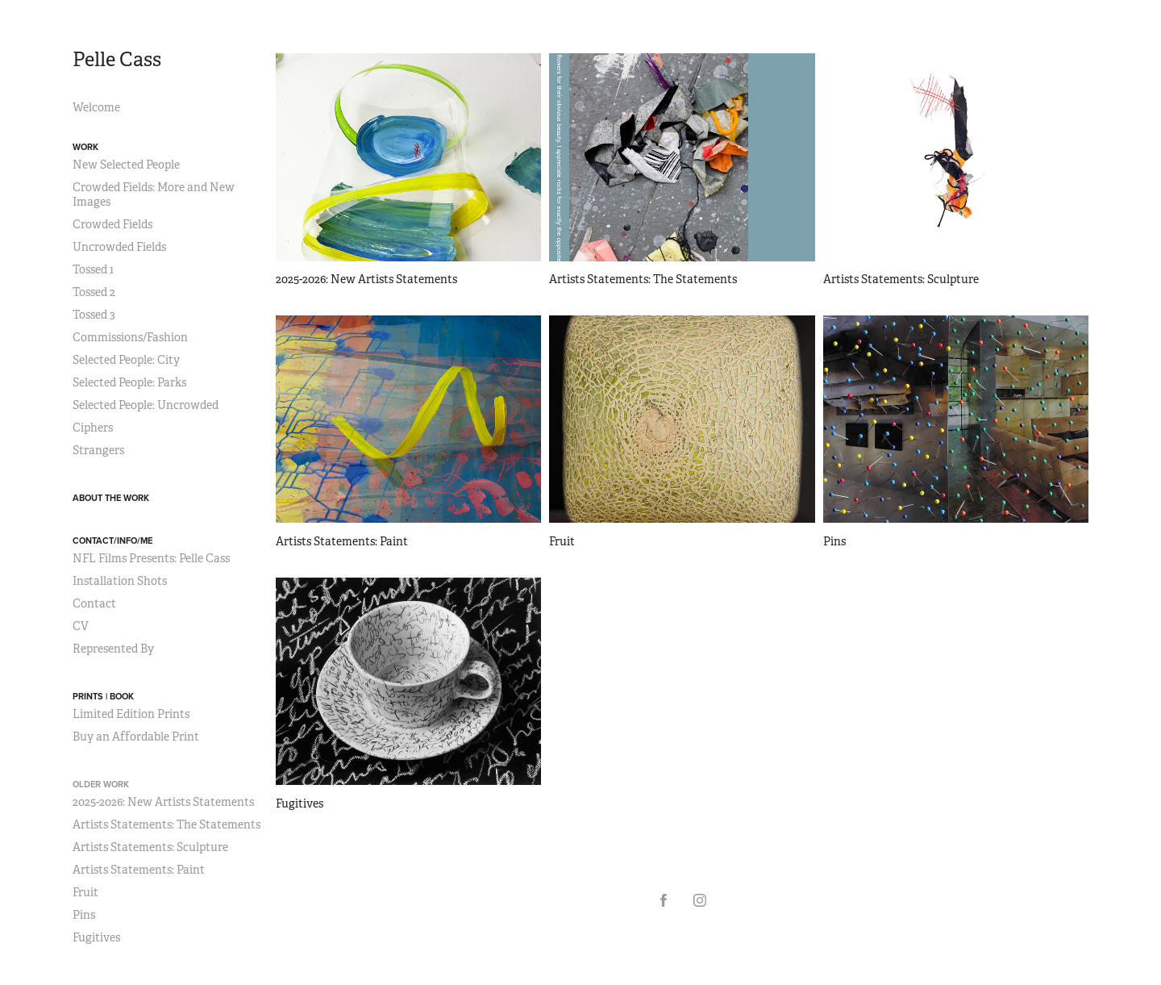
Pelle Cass (117, 60)
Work (85, 146)
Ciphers (93, 427)
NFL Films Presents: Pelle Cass (151, 558)
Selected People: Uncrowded (145, 405)
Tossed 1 (93, 269)
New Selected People (126, 164)
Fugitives (96, 937)
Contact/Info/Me (112, 540)
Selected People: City (126, 360)
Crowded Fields (112, 224)
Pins (84, 915)
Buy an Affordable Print (136, 736)
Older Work (101, 784)
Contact (94, 603)
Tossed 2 (94, 292)
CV (81, 626)
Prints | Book (103, 696)
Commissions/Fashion (130, 337)
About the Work (111, 497)
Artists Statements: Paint (139, 869)
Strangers (98, 450)
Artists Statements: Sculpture (150, 847)
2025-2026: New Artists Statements (163, 802)
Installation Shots (120, 581)
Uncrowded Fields (119, 247)
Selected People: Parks (129, 382)
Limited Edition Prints (131, 714)
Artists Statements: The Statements (166, 824)
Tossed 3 (94, 314)
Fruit (85, 892)
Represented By (113, 648)
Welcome (96, 107)
